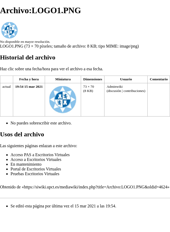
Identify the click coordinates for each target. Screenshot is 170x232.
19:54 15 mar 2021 (29, 87)
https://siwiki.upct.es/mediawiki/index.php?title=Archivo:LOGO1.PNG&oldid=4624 (95, 187)
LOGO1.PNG (11, 46)
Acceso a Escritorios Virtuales (36, 159)
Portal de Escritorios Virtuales (36, 169)
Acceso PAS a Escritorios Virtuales (40, 154)
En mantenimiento (26, 164)
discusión (114, 91)
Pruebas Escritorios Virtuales (35, 173)
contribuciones (133, 91)
